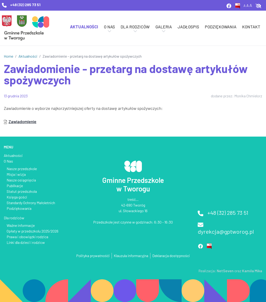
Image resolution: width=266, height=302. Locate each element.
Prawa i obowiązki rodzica (27, 236)
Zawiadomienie (22, 121)
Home (8, 56)
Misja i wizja (16, 174)
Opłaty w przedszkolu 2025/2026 (32, 231)
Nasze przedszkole (22, 168)
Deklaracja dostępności (171, 255)
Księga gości (17, 197)
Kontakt (251, 26)
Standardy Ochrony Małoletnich (31, 202)
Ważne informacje (21, 225)
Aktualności (84, 26)
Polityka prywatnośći (93, 255)
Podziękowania (220, 26)
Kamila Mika (252, 270)
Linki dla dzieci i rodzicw (26, 242)
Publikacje (15, 185)
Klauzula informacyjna (131, 255)
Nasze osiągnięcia (21, 180)
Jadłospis (188, 26)
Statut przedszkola (22, 191)
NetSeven (225, 270)
